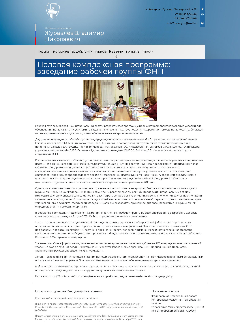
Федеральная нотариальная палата (174, 296)
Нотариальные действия (71, 51)
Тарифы (101, 51)
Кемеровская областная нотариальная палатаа (176, 301)
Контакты (133, 51)
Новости (116, 51)
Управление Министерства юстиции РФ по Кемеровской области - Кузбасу (177, 309)
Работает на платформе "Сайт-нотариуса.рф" (181, 325)
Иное (147, 51)
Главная (45, 51)
